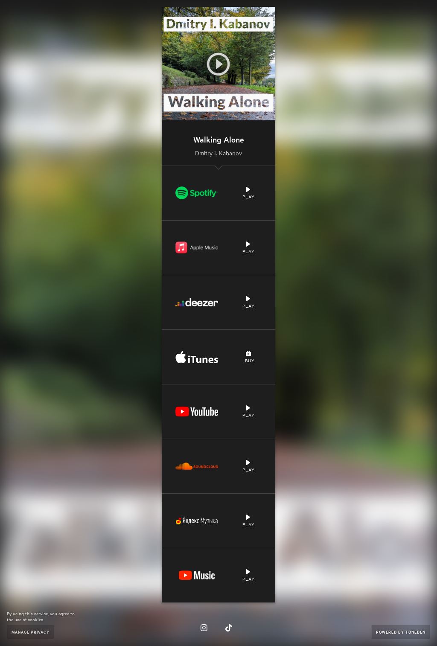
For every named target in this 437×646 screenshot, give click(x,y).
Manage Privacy (31, 632)
